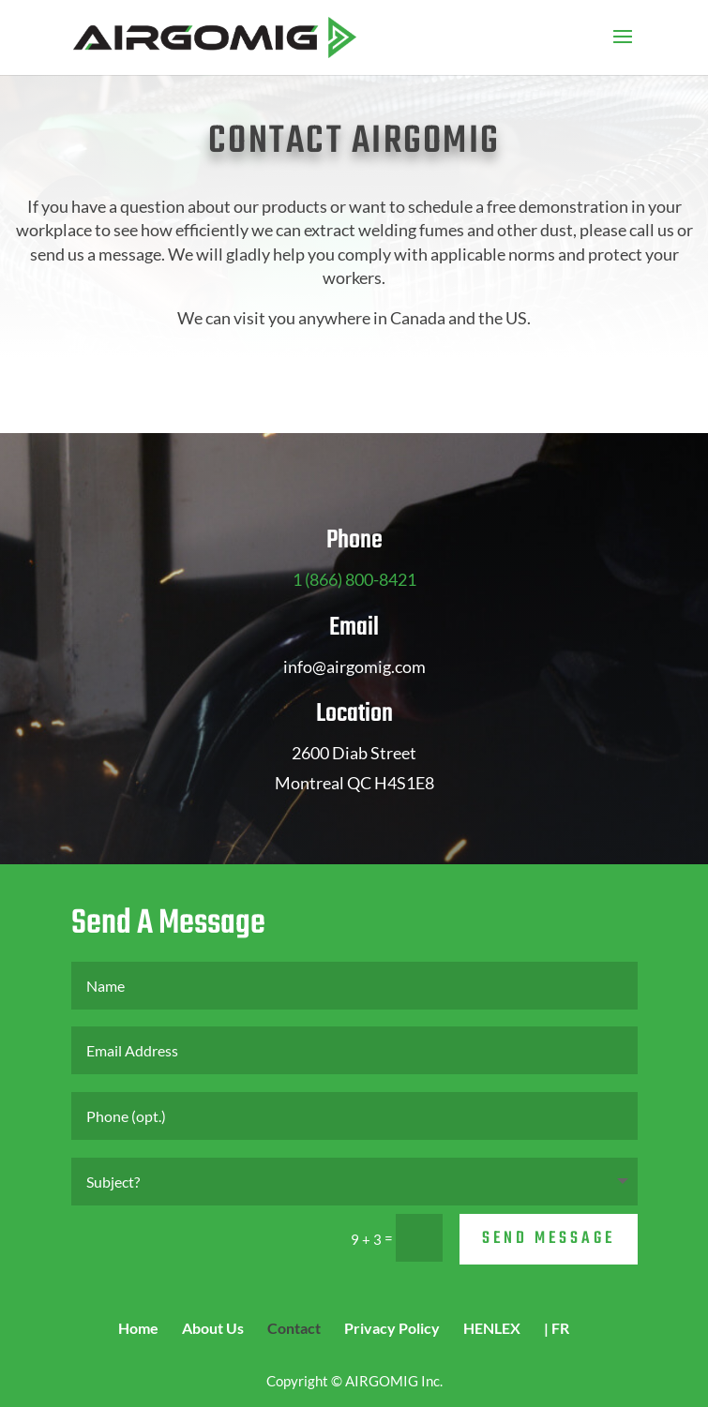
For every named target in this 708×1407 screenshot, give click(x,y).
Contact (294, 1328)
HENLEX (491, 1328)
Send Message (548, 1238)
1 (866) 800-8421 (354, 579)
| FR (556, 1328)
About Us (213, 1328)
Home (138, 1328)
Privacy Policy (392, 1328)
